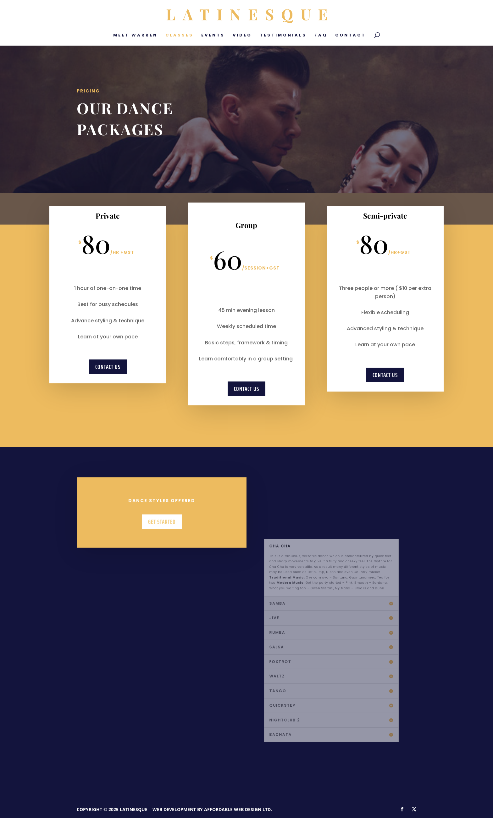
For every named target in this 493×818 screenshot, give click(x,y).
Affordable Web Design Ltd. (238, 809)
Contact (350, 35)
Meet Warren (135, 35)
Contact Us (107, 367)
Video (242, 35)
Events (213, 35)
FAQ (320, 35)
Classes (179, 35)
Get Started (161, 530)
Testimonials (283, 35)
